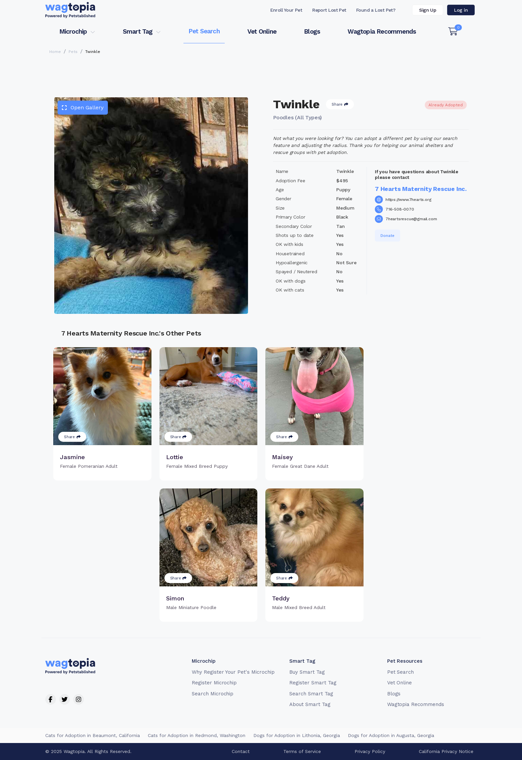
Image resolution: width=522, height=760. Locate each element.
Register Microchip (214, 682)
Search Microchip (212, 693)
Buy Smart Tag (307, 672)
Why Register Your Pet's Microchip (233, 672)
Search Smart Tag (311, 693)
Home (55, 51)
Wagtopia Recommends (382, 31)
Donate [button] (387, 235)
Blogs (312, 31)
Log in (461, 10)
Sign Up (427, 10)
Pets (73, 51)
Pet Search (204, 31)
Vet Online (261, 31)
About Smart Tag (309, 704)
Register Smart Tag (312, 682)
